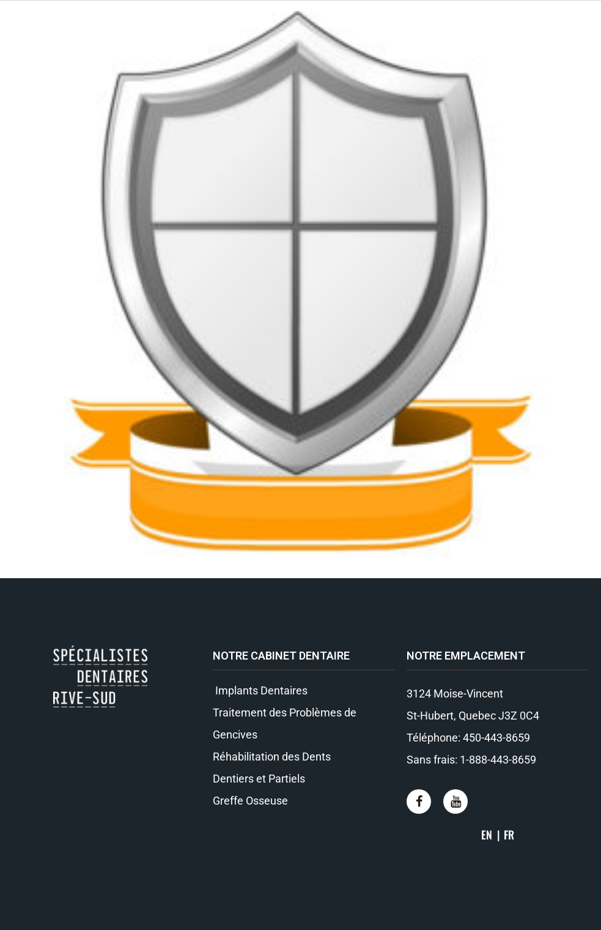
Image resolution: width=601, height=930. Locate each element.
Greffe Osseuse (250, 800)
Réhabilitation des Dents (272, 756)
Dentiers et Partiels (259, 778)
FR (509, 835)
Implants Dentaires (260, 690)
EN (486, 835)
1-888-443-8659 (498, 759)
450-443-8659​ (496, 737)
